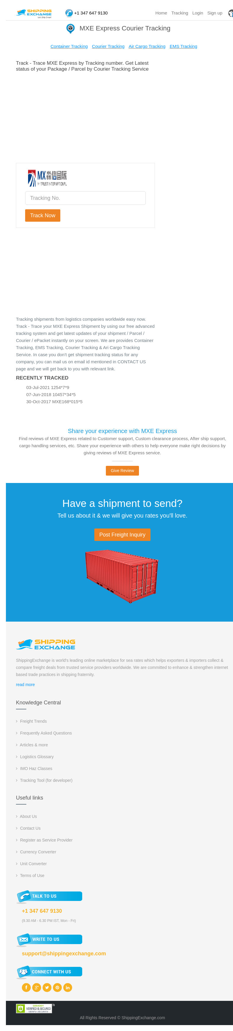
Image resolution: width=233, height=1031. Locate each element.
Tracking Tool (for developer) (44, 780)
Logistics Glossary (35, 756)
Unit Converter (31, 863)
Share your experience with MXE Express (122, 431)
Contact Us (28, 828)
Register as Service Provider (44, 840)
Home (161, 12)
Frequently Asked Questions (44, 733)
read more (25, 684)
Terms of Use (30, 875)
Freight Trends (31, 721)
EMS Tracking (183, 46)
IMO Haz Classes (34, 768)
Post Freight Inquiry (122, 535)
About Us (26, 816)
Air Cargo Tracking (147, 46)
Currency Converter (36, 852)
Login (197, 12)
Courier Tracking (108, 46)
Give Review (122, 470)
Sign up (214, 12)
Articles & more (32, 745)
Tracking (179, 12)
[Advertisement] (123, 116)
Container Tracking (69, 46)
